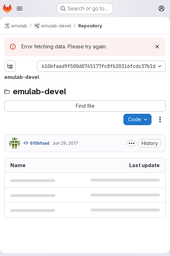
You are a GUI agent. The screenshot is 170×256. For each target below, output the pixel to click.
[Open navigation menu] (19, 8)
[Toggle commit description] (131, 143)
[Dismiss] (157, 46)
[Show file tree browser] (10, 66)
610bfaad (36, 143)
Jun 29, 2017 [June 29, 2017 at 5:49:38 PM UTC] (65, 143)
